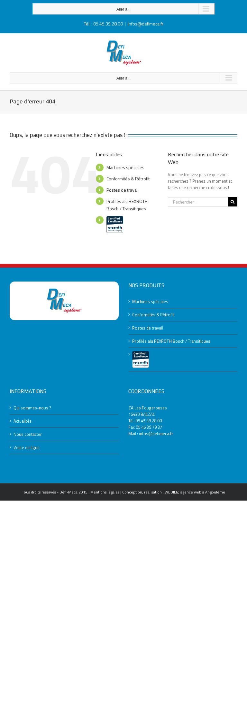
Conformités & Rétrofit (128, 178)
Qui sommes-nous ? (32, 408)
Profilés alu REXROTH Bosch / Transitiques (171, 341)
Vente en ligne (27, 447)
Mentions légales (104, 492)
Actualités (23, 421)
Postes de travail (122, 190)
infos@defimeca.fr (145, 23)
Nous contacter (28, 434)
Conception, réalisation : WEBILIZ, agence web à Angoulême (173, 492)
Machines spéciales (125, 167)
